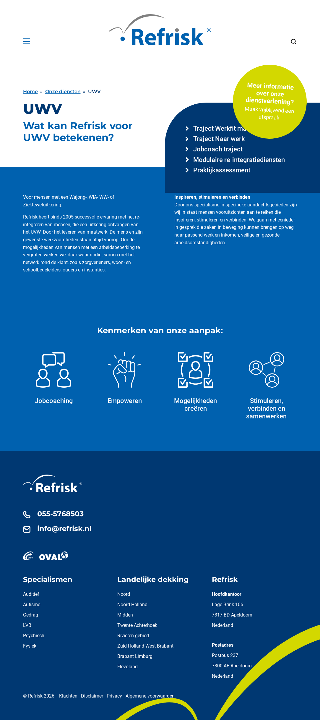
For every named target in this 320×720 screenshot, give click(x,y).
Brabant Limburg (134, 656)
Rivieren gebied (133, 635)
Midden (125, 615)
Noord (123, 594)
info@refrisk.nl (64, 528)
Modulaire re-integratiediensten (239, 160)
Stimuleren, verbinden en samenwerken (266, 386)
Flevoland (127, 666)
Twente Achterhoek (137, 625)
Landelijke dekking (153, 579)
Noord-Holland (132, 604)
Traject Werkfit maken (225, 128)
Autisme (31, 604)
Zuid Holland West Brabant (145, 646)
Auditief (31, 594)
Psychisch (33, 635)
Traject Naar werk (219, 139)
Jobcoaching (54, 378)
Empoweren (124, 378)
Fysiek (29, 646)
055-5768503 (60, 513)
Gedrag (30, 615)
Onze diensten (63, 91)
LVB (27, 625)
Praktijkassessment (221, 170)
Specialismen (47, 579)
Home (30, 91)
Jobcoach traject (218, 149)
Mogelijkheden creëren (195, 382)
